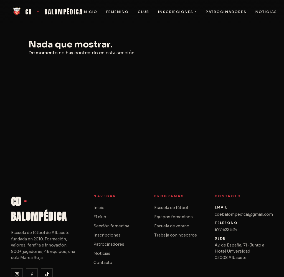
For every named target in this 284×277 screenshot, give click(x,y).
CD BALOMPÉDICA (47, 11)
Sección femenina (111, 225)
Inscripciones (175, 12)
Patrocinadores (226, 12)
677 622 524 (226, 229)
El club (99, 216)
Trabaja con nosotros (175, 235)
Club (143, 12)
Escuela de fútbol (171, 207)
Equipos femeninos (173, 216)
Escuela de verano (171, 225)
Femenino (117, 12)
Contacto (102, 262)
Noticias (266, 12)
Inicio (90, 12)
